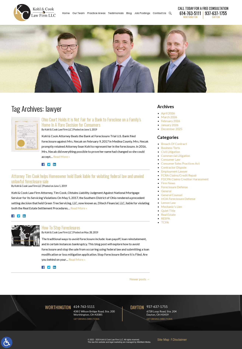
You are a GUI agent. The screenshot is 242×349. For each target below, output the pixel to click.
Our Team (78, 13)
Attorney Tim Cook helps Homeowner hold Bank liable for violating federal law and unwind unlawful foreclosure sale (77, 179)
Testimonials (116, 13)
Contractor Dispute (175, 167)
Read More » (61, 156)
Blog (129, 13)
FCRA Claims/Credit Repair (181, 175)
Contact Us (159, 13)
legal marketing (115, 342)
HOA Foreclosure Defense (180, 198)
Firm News (170, 183)
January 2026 (172, 125)
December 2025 (173, 129)
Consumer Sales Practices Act (182, 163)
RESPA (167, 218)
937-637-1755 (216, 12)
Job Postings (142, 13)
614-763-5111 (190, 12)
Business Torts (172, 147)
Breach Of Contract (176, 144)
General (168, 191)
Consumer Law (172, 159)
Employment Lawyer (176, 171)
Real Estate (170, 214)
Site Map (163, 339)
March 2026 (171, 117)
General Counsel (173, 195)
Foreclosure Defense (176, 187)
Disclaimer (180, 339)
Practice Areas (96, 13)
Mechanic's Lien (173, 206)
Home (66, 13)
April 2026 (170, 113)
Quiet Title (170, 210)
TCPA (167, 222)
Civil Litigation (172, 151)
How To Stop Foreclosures (61, 227)
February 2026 (172, 121)
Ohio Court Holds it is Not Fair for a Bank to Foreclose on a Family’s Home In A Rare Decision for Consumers (91, 122)
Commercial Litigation (177, 155)
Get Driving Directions (86, 319)
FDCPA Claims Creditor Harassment (187, 179)
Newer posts (140, 279)
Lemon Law (170, 202)
